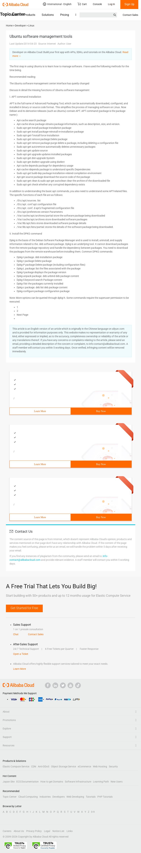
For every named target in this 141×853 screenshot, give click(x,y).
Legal (47, 831)
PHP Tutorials (105, 796)
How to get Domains (51, 781)
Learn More (40, 411)
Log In (111, 4)
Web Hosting (100, 766)
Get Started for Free (24, 608)
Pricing (64, 15)
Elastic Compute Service (16, 766)
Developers (58, 796)
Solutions (48, 15)
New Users (116, 781)
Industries (45, 796)
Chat (16, 634)
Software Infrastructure (78, 781)
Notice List (58, 831)
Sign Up (129, 4)
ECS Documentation (27, 781)
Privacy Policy (34, 831)
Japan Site (9, 781)
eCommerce (84, 766)
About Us (19, 831)
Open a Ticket (20, 653)
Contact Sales (130, 14)
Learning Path (101, 781)
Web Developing (75, 796)
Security (113, 766)
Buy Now (101, 411)
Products (29, 15)
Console (97, 4)
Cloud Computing (28, 796)
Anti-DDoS (43, 766)
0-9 (93, 811)
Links (70, 831)
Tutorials (91, 796)
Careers (7, 831)
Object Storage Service (63, 766)
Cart (82, 4)
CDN (33, 766)
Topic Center (10, 796)
